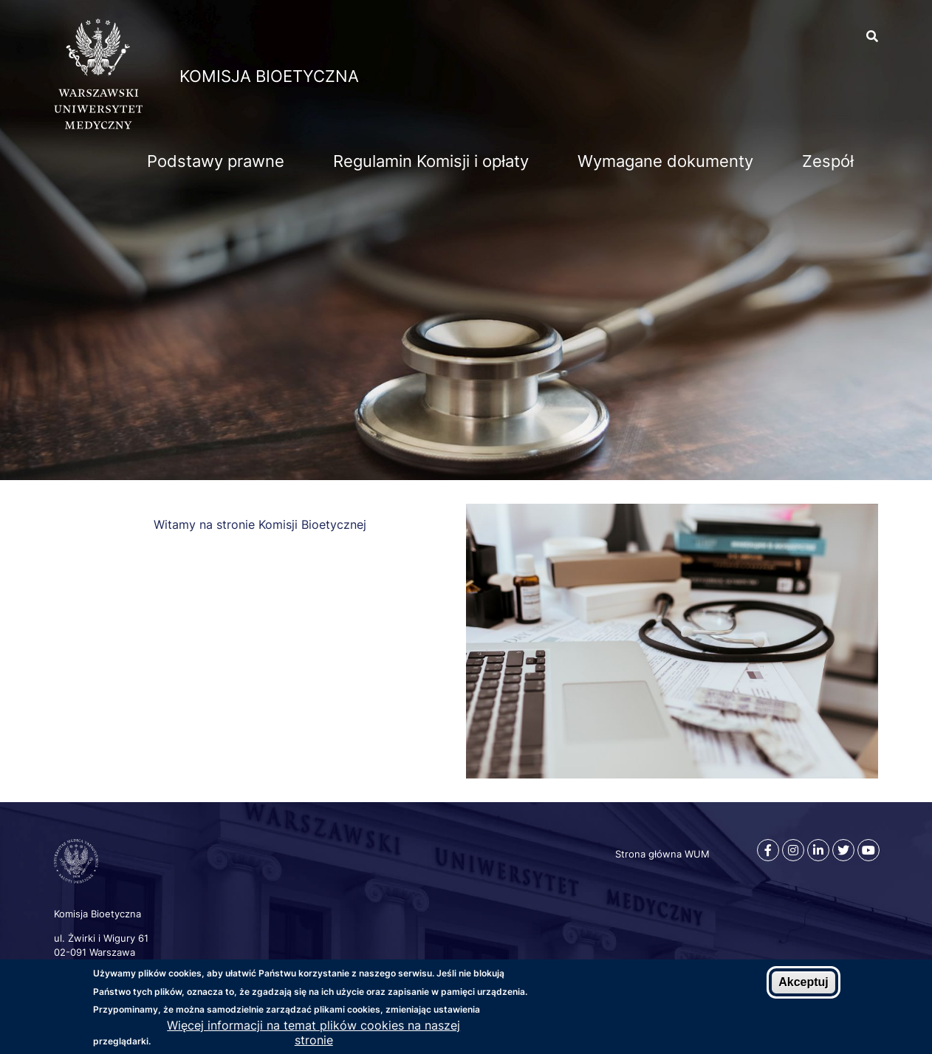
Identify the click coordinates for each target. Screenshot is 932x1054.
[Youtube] (868, 850)
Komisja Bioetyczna (269, 76)
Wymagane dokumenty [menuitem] (665, 161)
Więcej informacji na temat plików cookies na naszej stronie (313, 1033)
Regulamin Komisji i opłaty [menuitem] (431, 161)
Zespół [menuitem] (828, 161)
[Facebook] (768, 850)
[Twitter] (843, 850)
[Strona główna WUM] (98, 124)
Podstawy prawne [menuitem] (215, 161)
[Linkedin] (818, 850)
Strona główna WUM (662, 854)
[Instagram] (793, 850)
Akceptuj (803, 982)
